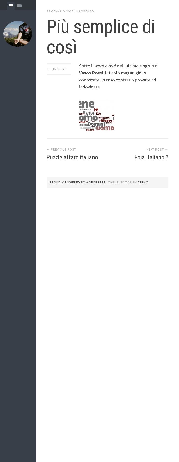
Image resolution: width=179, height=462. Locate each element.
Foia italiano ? (151, 157)
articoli (59, 69)
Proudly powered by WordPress (78, 182)
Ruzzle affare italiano (72, 157)
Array (143, 182)
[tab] (11, 6)
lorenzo (86, 11)
